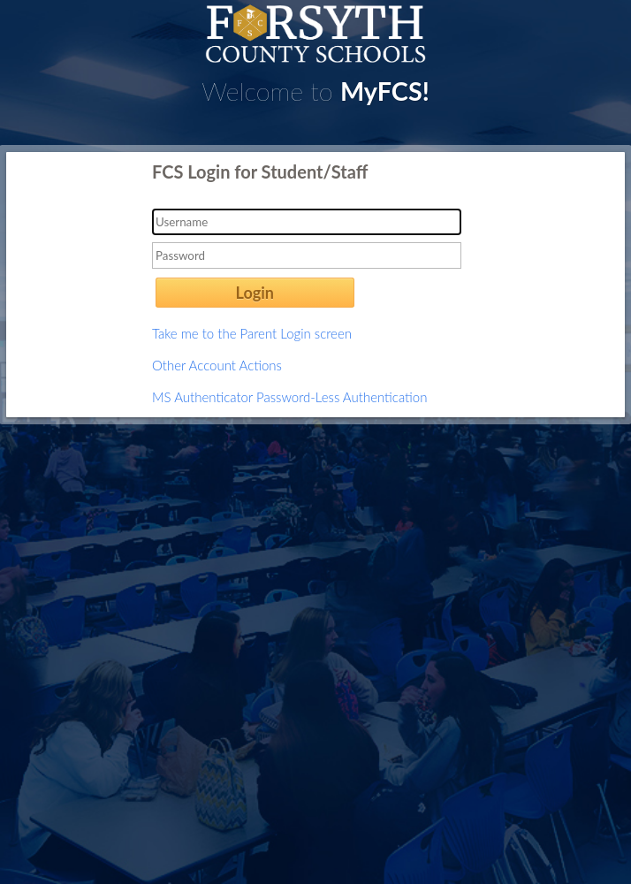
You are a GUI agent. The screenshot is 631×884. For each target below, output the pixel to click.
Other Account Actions (217, 365)
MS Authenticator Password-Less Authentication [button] (289, 397)
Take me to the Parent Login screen (252, 333)
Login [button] (255, 292)
